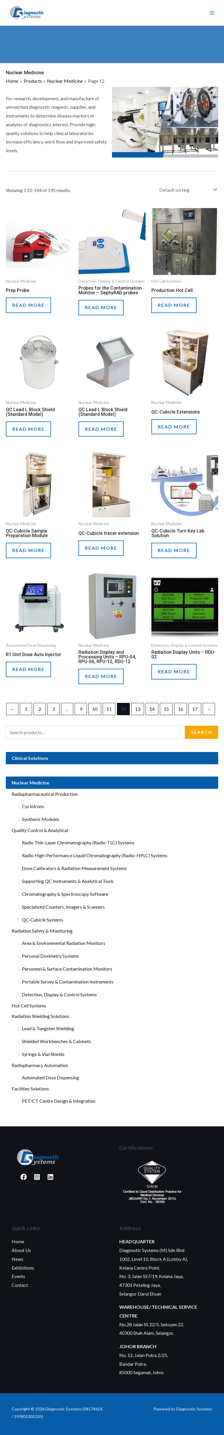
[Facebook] (23, 1177)
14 (152, 709)
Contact (20, 1285)
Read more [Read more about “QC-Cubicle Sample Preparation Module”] (28, 550)
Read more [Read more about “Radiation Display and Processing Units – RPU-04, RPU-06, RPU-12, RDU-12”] (101, 676)
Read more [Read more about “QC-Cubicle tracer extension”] (101, 548)
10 (94, 709)
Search (201, 732)
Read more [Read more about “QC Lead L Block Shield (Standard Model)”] (28, 429)
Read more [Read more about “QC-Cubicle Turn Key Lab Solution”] (174, 550)
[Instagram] (37, 1177)
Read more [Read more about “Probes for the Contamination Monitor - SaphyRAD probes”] (101, 307)
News (17, 1259)
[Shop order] (186, 189)
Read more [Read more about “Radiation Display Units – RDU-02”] (174, 671)
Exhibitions (23, 1267)
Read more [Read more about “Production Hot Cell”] (174, 305)
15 (166, 709)
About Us (21, 1250)
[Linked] (50, 1177)
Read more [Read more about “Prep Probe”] (28, 305)
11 (109, 709)
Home (18, 1241)
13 (137, 709)
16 (180, 709)
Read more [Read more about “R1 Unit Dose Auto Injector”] (28, 669)
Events (18, 1276)
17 (194, 709)
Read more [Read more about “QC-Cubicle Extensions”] (174, 426)
